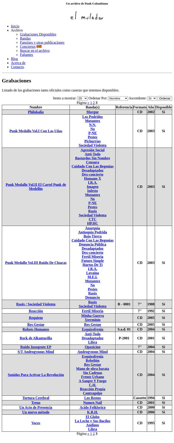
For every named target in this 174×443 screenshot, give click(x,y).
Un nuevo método (35, 412)
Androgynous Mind (92, 352)
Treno (35, 403)
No (92, 129)
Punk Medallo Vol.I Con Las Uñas (36, 131)
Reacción (36, 311)
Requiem (36, 318)
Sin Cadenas (92, 373)
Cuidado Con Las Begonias (93, 166)
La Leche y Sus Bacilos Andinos (92, 423)
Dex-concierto (92, 174)
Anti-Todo (93, 154)
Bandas (25, 38)
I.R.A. (92, 182)
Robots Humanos (35, 329)
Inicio (15, 26)
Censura (92, 162)
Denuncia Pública (92, 244)
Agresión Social (93, 150)
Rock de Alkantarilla (36, 338)
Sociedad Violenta (92, 145)
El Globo (92, 417)
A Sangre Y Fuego (92, 381)
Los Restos (92, 398)
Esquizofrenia (92, 329)
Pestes (92, 137)
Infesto (92, 191)
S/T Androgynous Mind (36, 352)
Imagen (93, 187)
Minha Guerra (92, 316)
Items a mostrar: (65, 98)
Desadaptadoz (93, 170)
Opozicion (92, 347)
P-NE (92, 133)
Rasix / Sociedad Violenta (36, 304)
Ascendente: (138, 98)
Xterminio (92, 320)
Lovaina (92, 273)
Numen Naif (92, 403)
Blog (14, 59)
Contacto (17, 67)
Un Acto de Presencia (35, 407)
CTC (93, 219)
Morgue (92, 112)
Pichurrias (93, 141)
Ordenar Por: (98, 98)
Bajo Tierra (93, 236)
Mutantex (92, 121)
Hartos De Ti (92, 265)
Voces (35, 423)
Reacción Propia (92, 389)
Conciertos (28, 46)
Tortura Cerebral (35, 398)
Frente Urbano (92, 377)
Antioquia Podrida (92, 232)
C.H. (92, 385)
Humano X (92, 178)
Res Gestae (35, 324)
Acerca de (18, 63)
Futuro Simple (92, 261)
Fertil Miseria (92, 257)
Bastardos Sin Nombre (92, 158)
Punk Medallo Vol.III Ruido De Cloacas (35, 263)
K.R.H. (92, 412)
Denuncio (92, 297)
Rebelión (92, 360)
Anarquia (92, 228)
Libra (92, 342)
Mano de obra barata (92, 369)
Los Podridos (92, 117)
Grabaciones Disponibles (38, 34)
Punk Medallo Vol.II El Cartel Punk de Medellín (36, 187)
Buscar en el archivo (35, 51)
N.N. (92, 125)
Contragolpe (92, 393)
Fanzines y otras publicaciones (42, 42)
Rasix (92, 211)
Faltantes (26, 55)
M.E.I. (93, 277)
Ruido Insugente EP (35, 347)
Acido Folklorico (92, 407)
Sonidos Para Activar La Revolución (36, 375)
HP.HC (92, 223)
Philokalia (36, 112)
